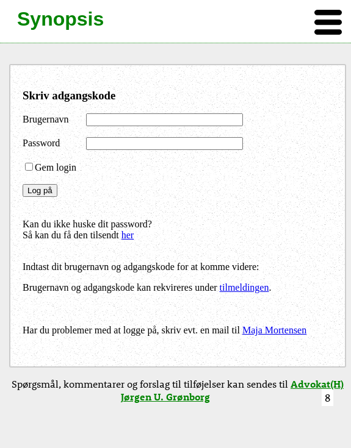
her (127, 235)
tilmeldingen (244, 287)
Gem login (50, 167)
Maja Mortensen (274, 330)
